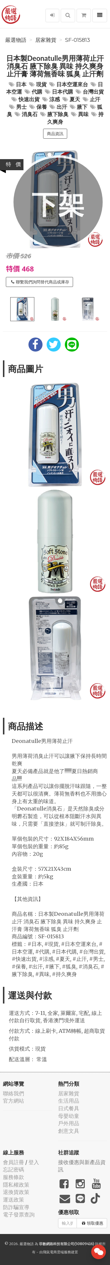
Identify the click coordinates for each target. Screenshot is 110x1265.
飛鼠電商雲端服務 (57, 1252)
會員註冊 (13, 1162)
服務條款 (13, 1177)
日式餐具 (68, 1108)
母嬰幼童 (68, 1116)
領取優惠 (92, 1223)
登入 (33, 1162)
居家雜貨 (45, 40)
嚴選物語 (15, 40)
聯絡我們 (13, 1093)
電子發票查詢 (19, 1214)
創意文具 (68, 1131)
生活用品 (68, 1100)
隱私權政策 (16, 1184)
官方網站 (13, 1100)
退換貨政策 (16, 1192)
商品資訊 (55, 133)
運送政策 (13, 1199)
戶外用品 (68, 1123)
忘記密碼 (13, 1169)
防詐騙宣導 (16, 1207)
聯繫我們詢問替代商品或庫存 (40, 282)
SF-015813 (77, 40)
